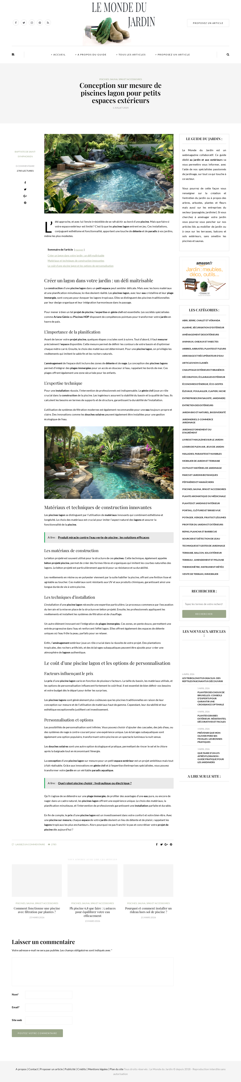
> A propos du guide (91, 54)
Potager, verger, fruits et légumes (204, 517)
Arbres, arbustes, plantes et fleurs (204, 348)
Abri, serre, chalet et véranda (201, 320)
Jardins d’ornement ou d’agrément (196, 431)
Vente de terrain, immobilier (200, 574)
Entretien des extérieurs (197, 405)
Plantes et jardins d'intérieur (201, 503)
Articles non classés (195, 362)
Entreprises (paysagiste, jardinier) (203, 398)
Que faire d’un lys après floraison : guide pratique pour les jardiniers (211, 758)
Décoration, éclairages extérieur (203, 377)
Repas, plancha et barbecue (199, 531)
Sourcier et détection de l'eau (201, 538)
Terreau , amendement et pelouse (203, 559)
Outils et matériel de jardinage (202, 467)
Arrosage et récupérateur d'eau (203, 355)
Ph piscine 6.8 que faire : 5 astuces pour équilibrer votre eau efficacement (93, 911)
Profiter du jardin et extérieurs (202, 524)
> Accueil (58, 54)
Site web (17, 1020)
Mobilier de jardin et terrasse (201, 460)
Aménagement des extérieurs (200, 334)
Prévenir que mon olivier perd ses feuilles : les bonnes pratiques (210, 737)
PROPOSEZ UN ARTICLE (208, 23)
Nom (15, 994)
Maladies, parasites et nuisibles (202, 453)
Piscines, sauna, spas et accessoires (120, 79)
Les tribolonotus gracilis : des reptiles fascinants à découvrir (202, 680)
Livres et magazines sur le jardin (202, 439)
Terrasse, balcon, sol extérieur (202, 552)
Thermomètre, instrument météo (203, 566)
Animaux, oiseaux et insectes (200, 341)
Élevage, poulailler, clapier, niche (204, 391)
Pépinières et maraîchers (198, 482)
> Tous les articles (131, 54)
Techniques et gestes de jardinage (203, 545)
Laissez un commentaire (28, 844)
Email (16, 1007)
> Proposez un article (172, 54)
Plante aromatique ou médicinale (204, 496)
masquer (79, 249)
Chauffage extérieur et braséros (203, 369)
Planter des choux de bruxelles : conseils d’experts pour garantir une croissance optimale (211, 698)
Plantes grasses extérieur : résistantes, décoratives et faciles (212, 718)
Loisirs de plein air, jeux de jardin (203, 446)
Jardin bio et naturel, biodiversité (204, 412)
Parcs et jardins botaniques (200, 475)
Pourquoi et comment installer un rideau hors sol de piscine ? (148, 910)
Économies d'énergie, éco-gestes (202, 384)
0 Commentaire (25, 166)
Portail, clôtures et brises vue (201, 510)
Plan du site (116, 1069)
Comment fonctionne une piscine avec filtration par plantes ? (37, 910)
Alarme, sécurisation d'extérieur (203, 327)
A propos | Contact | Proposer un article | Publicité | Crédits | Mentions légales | (62, 1069)
